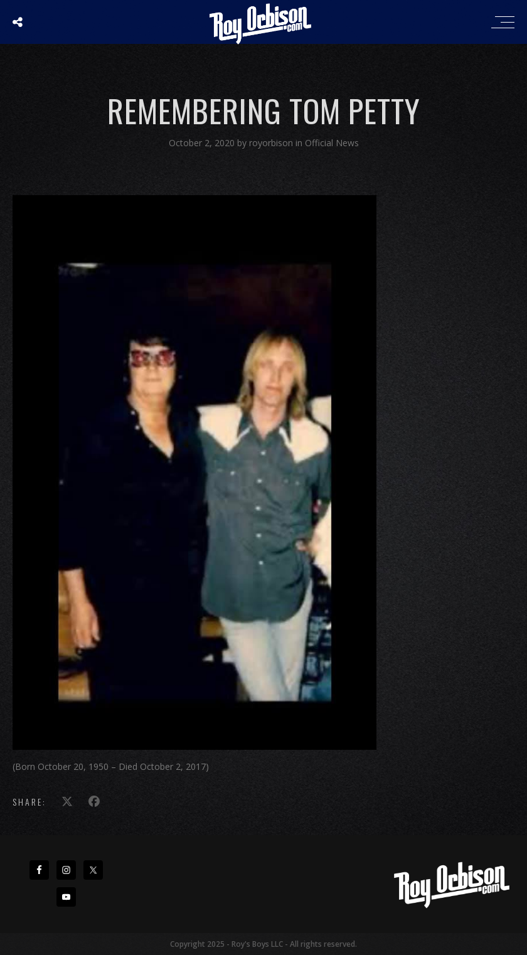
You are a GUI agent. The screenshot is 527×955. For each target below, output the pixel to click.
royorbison (272, 143)
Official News (332, 143)
